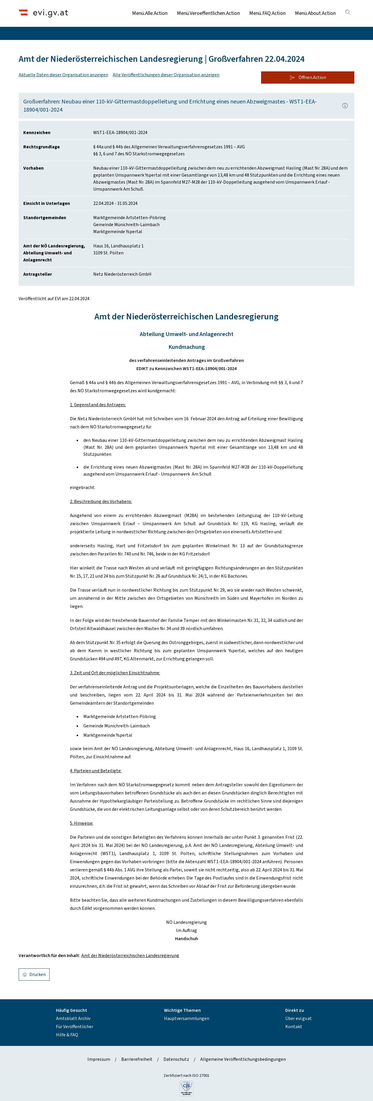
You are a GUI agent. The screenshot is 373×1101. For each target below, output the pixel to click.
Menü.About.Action (315, 13)
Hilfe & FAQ (67, 1035)
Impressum (98, 1059)
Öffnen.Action (307, 77)
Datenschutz (176, 1059)
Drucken (34, 974)
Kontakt (293, 1026)
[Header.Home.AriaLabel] (43, 13)
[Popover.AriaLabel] (345, 105)
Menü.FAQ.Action (267, 13)
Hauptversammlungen (186, 1018)
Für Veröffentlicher (74, 1026)
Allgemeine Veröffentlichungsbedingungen (243, 1059)
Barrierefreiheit (136, 1059)
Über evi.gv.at (298, 1018)
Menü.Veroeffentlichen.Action (208, 13)
